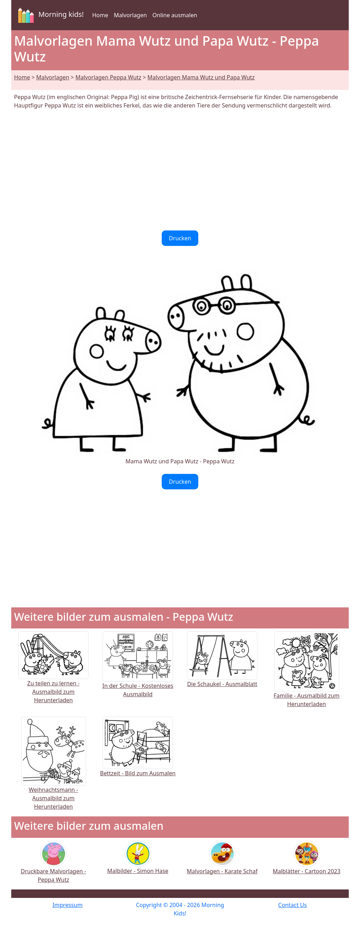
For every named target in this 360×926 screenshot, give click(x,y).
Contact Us (292, 905)
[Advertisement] (180, 170)
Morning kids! (49, 15)
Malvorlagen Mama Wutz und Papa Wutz (201, 77)
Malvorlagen (130, 15)
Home (100, 15)
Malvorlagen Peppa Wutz (108, 77)
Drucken (180, 238)
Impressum (67, 905)
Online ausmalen (175, 15)
